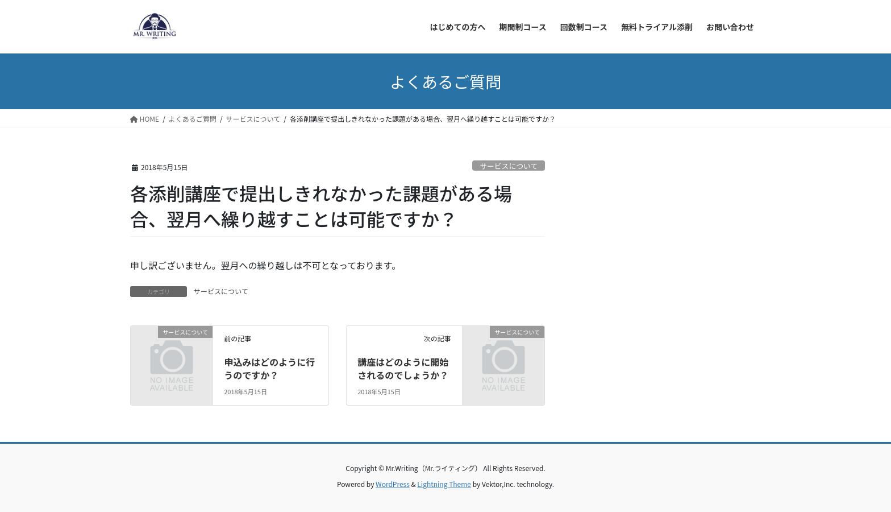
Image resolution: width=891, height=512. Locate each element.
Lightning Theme (444, 484)
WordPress (393, 484)
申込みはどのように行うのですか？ (269, 368)
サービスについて (509, 165)
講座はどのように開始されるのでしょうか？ (402, 368)
